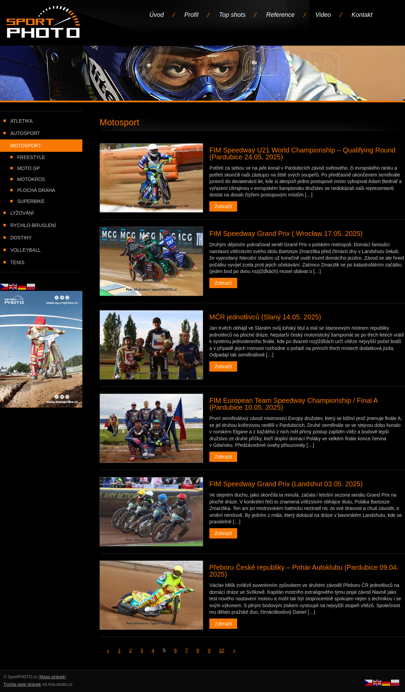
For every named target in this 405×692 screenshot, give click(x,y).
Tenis (17, 262)
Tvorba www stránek (22, 684)
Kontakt (361, 14)
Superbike (31, 201)
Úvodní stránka (43, 22)
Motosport (25, 145)
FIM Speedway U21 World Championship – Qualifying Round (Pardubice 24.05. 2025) (302, 153)
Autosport (25, 133)
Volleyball (25, 250)
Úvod (156, 14)
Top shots (232, 14)
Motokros (31, 179)
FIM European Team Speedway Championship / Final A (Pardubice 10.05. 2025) (293, 404)
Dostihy (21, 237)
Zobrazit (223, 206)
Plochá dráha (36, 190)
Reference (280, 14)
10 (221, 650)
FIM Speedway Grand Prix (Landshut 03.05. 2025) (286, 484)
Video (323, 14)
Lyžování (22, 213)
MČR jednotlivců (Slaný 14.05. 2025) (265, 317)
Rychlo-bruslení (33, 225)
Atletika (21, 121)
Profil (191, 14)
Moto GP (28, 168)
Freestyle (31, 157)
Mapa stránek (52, 676)
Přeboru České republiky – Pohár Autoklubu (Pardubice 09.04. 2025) (303, 571)
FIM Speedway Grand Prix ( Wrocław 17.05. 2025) (285, 233)
